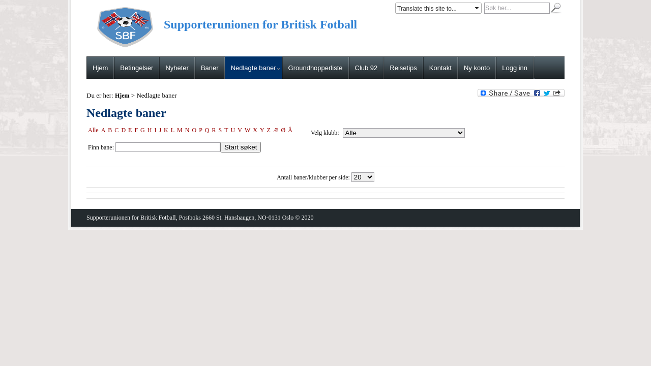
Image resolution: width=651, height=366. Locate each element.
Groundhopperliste (315, 68)
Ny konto (477, 68)
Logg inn (514, 68)
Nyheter (177, 68)
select (478, 8)
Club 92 (366, 68)
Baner (210, 68)
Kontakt (440, 68)
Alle (93, 130)
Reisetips (403, 68)
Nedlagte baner (255, 68)
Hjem (100, 68)
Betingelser (136, 68)
